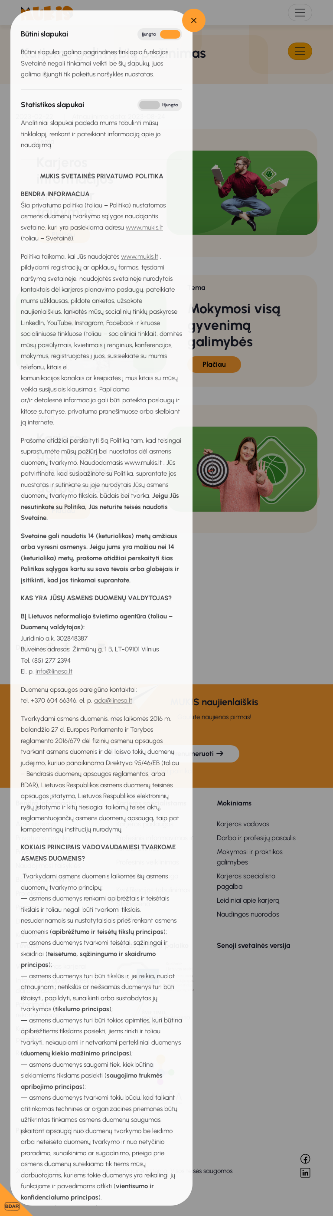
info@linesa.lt (54, 671)
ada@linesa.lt (113, 700)
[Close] (194, 20)
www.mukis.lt (144, 227)
